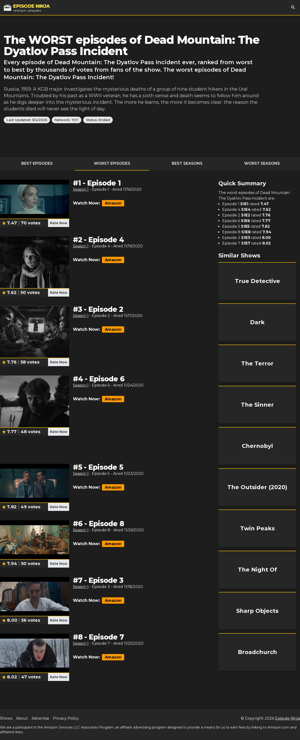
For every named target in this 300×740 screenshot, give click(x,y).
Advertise (40, 718)
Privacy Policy (66, 718)
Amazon (113, 203)
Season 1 (81, 189)
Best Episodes (37, 163)
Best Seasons (187, 163)
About (22, 718)
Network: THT (67, 120)
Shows (6, 718)
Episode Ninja (287, 718)
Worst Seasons (262, 163)
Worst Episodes (112, 163)
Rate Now (58, 223)
